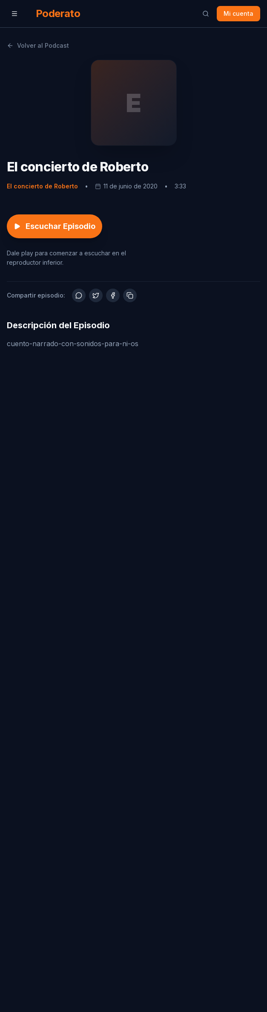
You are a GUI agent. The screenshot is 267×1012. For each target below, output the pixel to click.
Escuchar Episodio (54, 226)
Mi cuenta (238, 13)
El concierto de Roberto (42, 186)
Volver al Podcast (38, 45)
